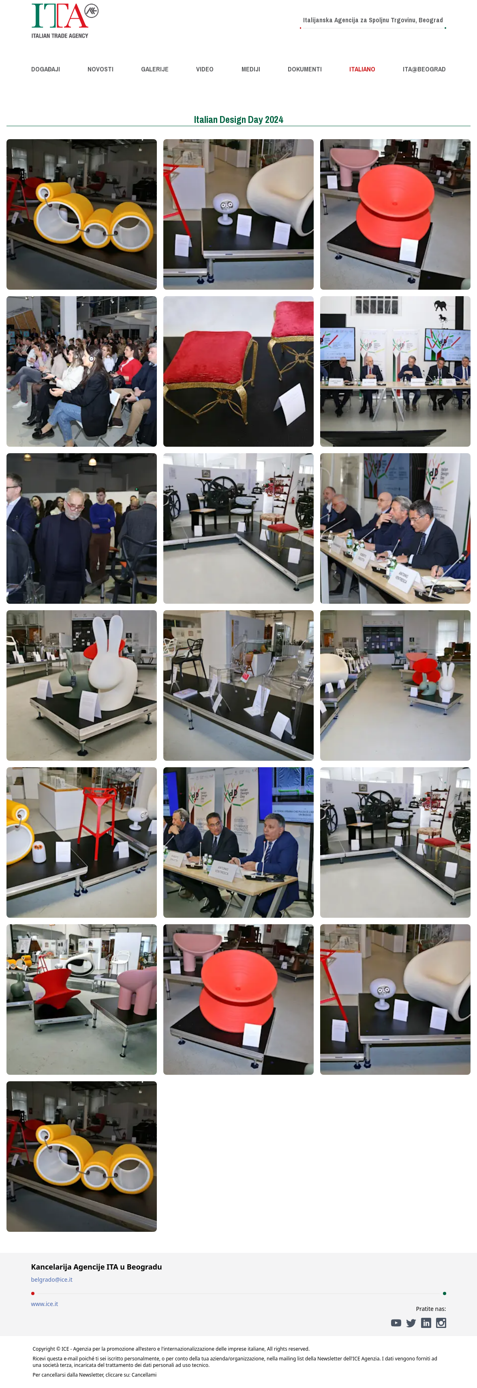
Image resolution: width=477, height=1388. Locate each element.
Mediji (251, 69)
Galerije (155, 69)
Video (205, 69)
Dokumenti (305, 69)
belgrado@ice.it (52, 1279)
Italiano (362, 69)
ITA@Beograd (424, 69)
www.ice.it (44, 1304)
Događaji (45, 69)
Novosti (100, 69)
